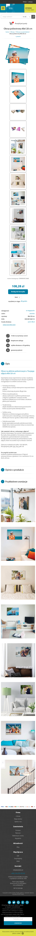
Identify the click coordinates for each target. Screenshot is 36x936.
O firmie (18, 816)
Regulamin (18, 838)
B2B (18, 856)
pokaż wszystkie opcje (9, 325)
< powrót (18, 36)
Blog (18, 847)
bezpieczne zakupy (14, 340)
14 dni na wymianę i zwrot (17, 336)
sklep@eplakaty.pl (18, 870)
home (7, 32)
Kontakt (18, 866)
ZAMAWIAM (18, 923)
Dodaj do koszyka (18, 292)
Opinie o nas (18, 821)
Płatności (18, 833)
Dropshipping (18, 858)
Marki (18, 861)
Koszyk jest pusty (18, 23)
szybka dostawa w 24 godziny (18, 345)
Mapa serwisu (18, 819)
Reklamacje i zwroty (18, 836)
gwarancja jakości (14, 350)
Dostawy (18, 830)
